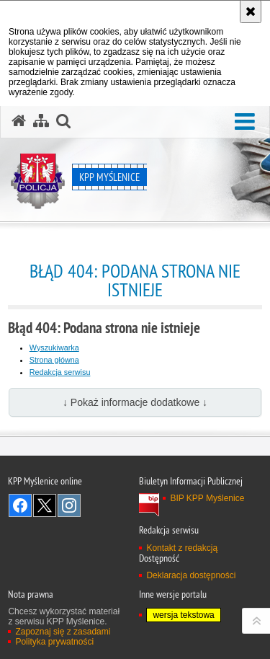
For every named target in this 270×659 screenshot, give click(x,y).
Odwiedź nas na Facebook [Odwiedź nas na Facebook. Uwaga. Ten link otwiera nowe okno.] (20, 505)
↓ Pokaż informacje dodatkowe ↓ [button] (135, 402)
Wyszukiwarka (54, 347)
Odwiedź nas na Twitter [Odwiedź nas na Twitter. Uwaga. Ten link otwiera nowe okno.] (44, 505)
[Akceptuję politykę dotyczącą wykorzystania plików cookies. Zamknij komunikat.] (250, 11)
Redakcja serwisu (60, 372)
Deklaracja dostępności (190, 575)
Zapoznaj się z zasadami (62, 632)
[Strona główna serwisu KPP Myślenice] (19, 121)
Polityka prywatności (54, 642)
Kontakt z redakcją (181, 548)
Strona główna (54, 359)
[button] (245, 122)
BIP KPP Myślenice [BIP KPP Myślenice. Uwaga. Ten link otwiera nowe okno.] (207, 498)
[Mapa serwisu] (41, 121)
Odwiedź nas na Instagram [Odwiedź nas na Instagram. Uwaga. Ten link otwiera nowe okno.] (69, 505)
